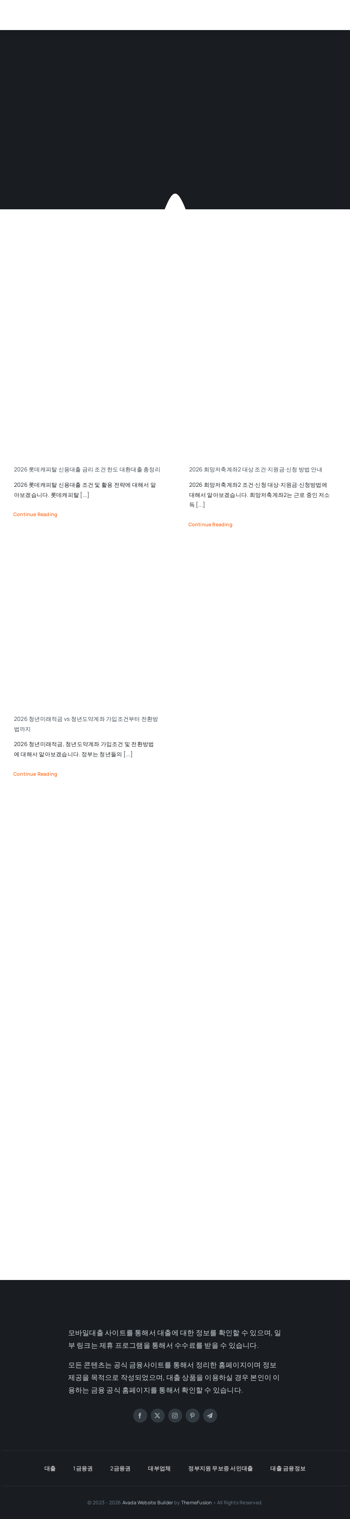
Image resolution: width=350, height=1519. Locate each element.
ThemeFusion (196, 1502)
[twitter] (158, 1416)
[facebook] (140, 1416)
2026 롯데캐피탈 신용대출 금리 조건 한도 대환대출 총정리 (87, 469)
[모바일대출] (47, 10)
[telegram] (210, 1416)
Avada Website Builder (147, 1502)
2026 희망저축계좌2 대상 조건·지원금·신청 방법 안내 (255, 469)
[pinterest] (193, 1416)
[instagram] (175, 1416)
